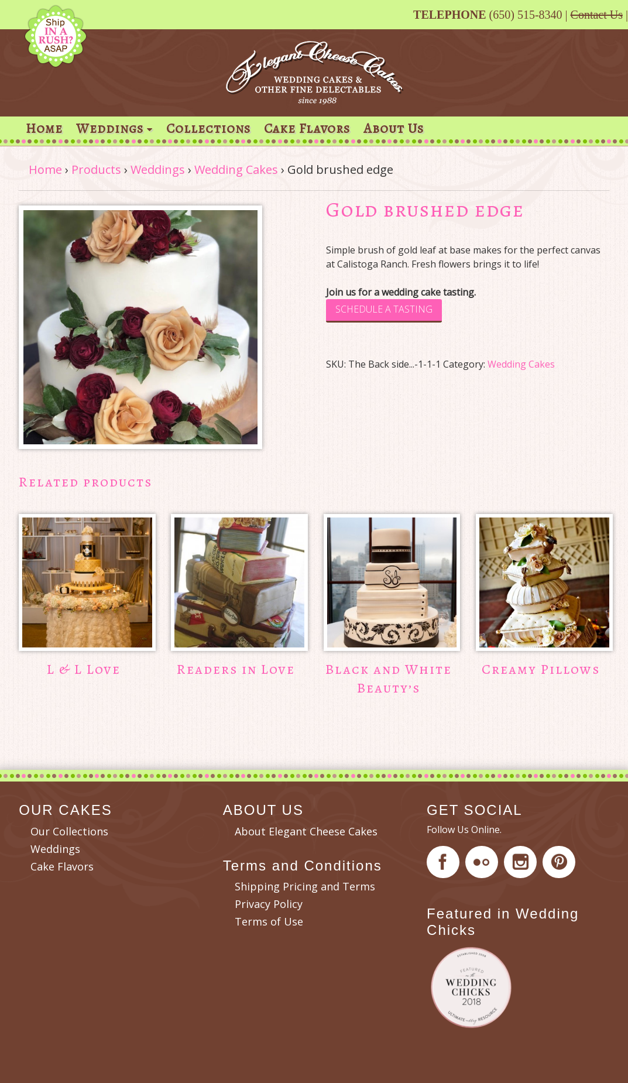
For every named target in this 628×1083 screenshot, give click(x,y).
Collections (208, 128)
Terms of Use (269, 921)
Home (44, 128)
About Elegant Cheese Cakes (306, 831)
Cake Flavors (307, 128)
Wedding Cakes (236, 169)
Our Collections (69, 831)
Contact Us (597, 14)
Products (96, 169)
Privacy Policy (269, 904)
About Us (393, 128)
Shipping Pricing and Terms (305, 886)
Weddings (109, 128)
